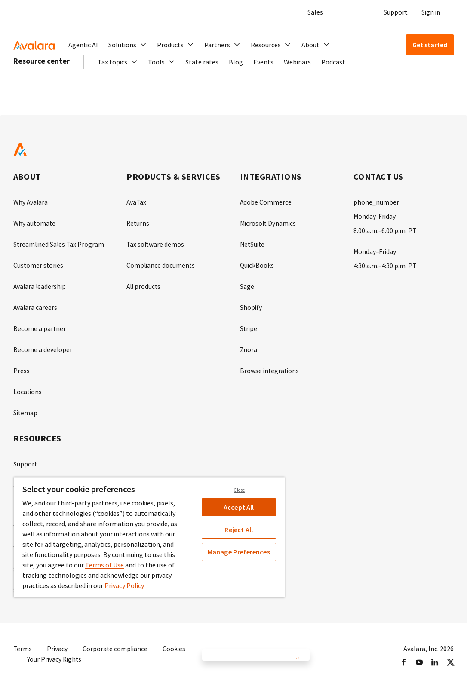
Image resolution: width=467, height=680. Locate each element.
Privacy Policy (124, 585)
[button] (127, 45)
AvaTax (136, 202)
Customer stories (38, 264)
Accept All (239, 507)
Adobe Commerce (266, 202)
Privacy (57, 641)
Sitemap (25, 408)
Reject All (238, 529)
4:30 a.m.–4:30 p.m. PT (385, 264)
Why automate (35, 222)
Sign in (430, 12)
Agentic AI (83, 44)
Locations (27, 387)
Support (396, 12)
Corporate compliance (116, 641)
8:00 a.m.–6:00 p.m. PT (385, 229)
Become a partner (39, 326)
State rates (201, 87)
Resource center (41, 86)
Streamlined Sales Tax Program (59, 243)
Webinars (297, 87)
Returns (138, 222)
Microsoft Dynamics (268, 222)
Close (239, 490)
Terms (22, 641)
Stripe (249, 326)
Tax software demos (155, 243)
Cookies (175, 641)
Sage (247, 284)
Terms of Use (104, 565)
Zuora (248, 346)
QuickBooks (257, 264)
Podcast (333, 87)
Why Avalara (31, 202)
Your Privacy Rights (54, 651)
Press (21, 367)
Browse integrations (270, 367)
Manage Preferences (239, 552)
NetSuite (253, 243)
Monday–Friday (375, 250)
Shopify (251, 305)
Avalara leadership (40, 284)
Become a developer (43, 346)
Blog (236, 87)
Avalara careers (35, 305)
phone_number (376, 202)
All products (144, 284)
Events (263, 87)
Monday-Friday (374, 215)
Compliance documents (161, 264)
